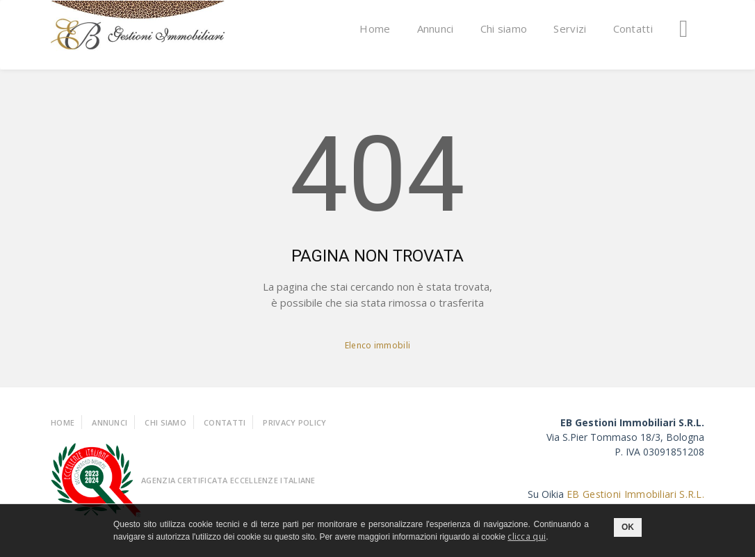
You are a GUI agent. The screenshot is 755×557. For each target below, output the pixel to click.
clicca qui (527, 536)
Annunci (435, 28)
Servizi (569, 28)
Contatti (633, 28)
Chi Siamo (165, 422)
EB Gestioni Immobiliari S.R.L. (635, 494)
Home (374, 28)
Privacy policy (294, 422)
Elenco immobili (378, 345)
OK (628, 527)
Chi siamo (504, 28)
